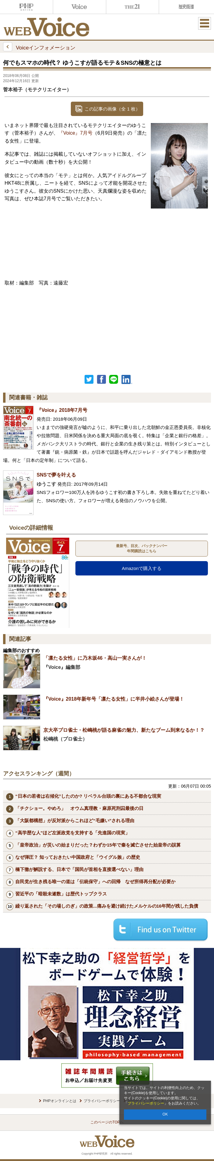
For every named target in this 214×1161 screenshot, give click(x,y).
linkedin (127, 379)
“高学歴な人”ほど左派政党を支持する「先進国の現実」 (72, 832)
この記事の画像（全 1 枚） (112, 108)
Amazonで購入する (141, 568)
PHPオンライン (26, 7)
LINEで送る (113, 379)
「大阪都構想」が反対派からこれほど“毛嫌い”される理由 (74, 820)
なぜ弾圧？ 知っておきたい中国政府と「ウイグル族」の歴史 (77, 857)
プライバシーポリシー (146, 1103)
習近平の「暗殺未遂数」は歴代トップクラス (61, 893)
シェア (101, 379)
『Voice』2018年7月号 (62, 410)
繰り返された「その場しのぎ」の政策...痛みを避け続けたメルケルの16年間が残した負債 (106, 906)
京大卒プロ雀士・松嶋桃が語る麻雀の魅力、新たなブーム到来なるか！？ (124, 730)
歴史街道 (185, 7)
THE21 (132, 7)
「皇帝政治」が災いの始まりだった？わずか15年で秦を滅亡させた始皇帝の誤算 (98, 844)
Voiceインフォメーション (39, 46)
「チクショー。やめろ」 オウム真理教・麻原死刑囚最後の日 (79, 808)
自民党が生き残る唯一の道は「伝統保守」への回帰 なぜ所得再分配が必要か (95, 881)
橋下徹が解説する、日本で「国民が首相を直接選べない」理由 (79, 869)
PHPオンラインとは (59, 1101)
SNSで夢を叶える (59, 474)
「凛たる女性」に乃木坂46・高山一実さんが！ (95, 658)
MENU (204, 23)
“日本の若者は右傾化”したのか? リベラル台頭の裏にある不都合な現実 (88, 796)
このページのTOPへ (106, 1122)
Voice (79, 7)
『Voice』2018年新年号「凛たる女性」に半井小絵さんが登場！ (113, 699)
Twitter (89, 379)
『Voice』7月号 (75, 133)
